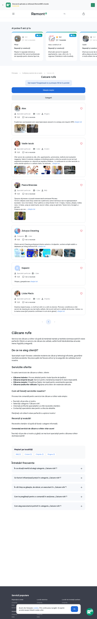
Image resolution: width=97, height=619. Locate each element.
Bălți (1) (18, 454)
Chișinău (14, 602)
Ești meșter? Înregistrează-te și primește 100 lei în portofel (48, 83)
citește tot (78, 122)
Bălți (13, 617)
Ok (74, 609)
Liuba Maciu (28, 293)
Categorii (48, 98)
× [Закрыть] (2, 5)
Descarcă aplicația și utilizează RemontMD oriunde (30, 4)
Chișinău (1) (39, 454)
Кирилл (25, 268)
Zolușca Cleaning (30, 230)
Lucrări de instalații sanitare (71, 600)
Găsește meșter (48, 90)
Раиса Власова (29, 185)
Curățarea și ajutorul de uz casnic (32, 73)
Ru (65, 14)
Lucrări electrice (42, 600)
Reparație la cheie (17, 600)
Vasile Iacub (28, 143)
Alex (24, 108)
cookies (36, 608)
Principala (15, 73)
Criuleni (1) (28, 454)
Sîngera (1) (51, 454)
